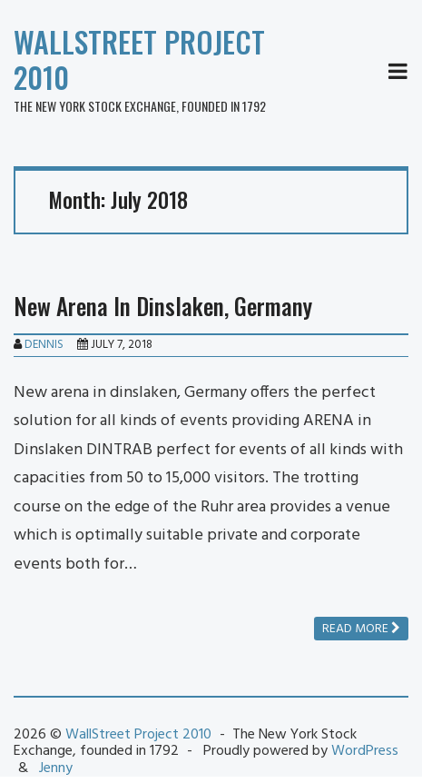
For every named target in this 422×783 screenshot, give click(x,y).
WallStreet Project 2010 (139, 59)
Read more (361, 629)
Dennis (44, 344)
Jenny (56, 768)
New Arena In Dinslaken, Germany (163, 305)
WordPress (364, 751)
